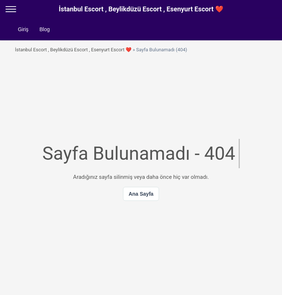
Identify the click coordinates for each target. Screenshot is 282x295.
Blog (45, 29)
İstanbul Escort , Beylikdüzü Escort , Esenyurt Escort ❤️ (73, 49)
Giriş (23, 29)
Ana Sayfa (141, 194)
